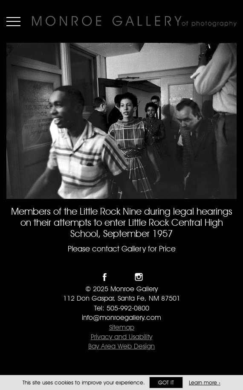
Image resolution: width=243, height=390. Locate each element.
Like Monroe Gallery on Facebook (104, 276)
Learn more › (204, 382)
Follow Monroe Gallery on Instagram (138, 276)
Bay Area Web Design (121, 346)
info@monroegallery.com (121, 317)
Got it (166, 382)
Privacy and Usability (121, 337)
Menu (13, 21)
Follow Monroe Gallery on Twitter (121, 276)
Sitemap (121, 327)
